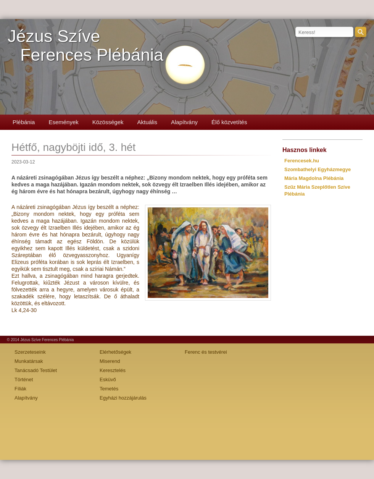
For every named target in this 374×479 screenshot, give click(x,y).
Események (63, 122)
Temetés (109, 389)
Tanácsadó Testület (36, 370)
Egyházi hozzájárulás (123, 398)
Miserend (110, 361)
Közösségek (108, 122)
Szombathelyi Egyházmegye (317, 169)
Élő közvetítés (229, 122)
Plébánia (24, 122)
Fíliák (20, 389)
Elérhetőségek (115, 352)
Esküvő (108, 379)
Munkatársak (29, 361)
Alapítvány (184, 122)
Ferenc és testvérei (206, 352)
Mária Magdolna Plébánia (313, 178)
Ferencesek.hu (301, 160)
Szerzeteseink (30, 352)
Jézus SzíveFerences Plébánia (85, 45)
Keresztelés (113, 370)
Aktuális (147, 122)
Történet (24, 379)
